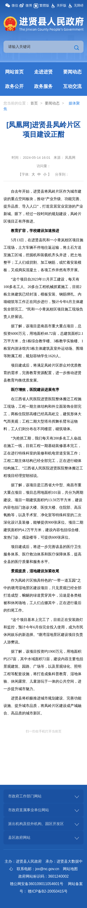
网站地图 (70, 869)
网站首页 (14, 71)
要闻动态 (72, 71)
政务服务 (43, 86)
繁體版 (44, 5)
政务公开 (14, 86)
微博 (29, 5)
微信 (15, 5)
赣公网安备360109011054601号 (36, 884)
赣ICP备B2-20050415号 (48, 891)
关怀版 (61, 5)
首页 (34, 103)
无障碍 (79, 5)
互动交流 (72, 86)
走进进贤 (43, 71)
